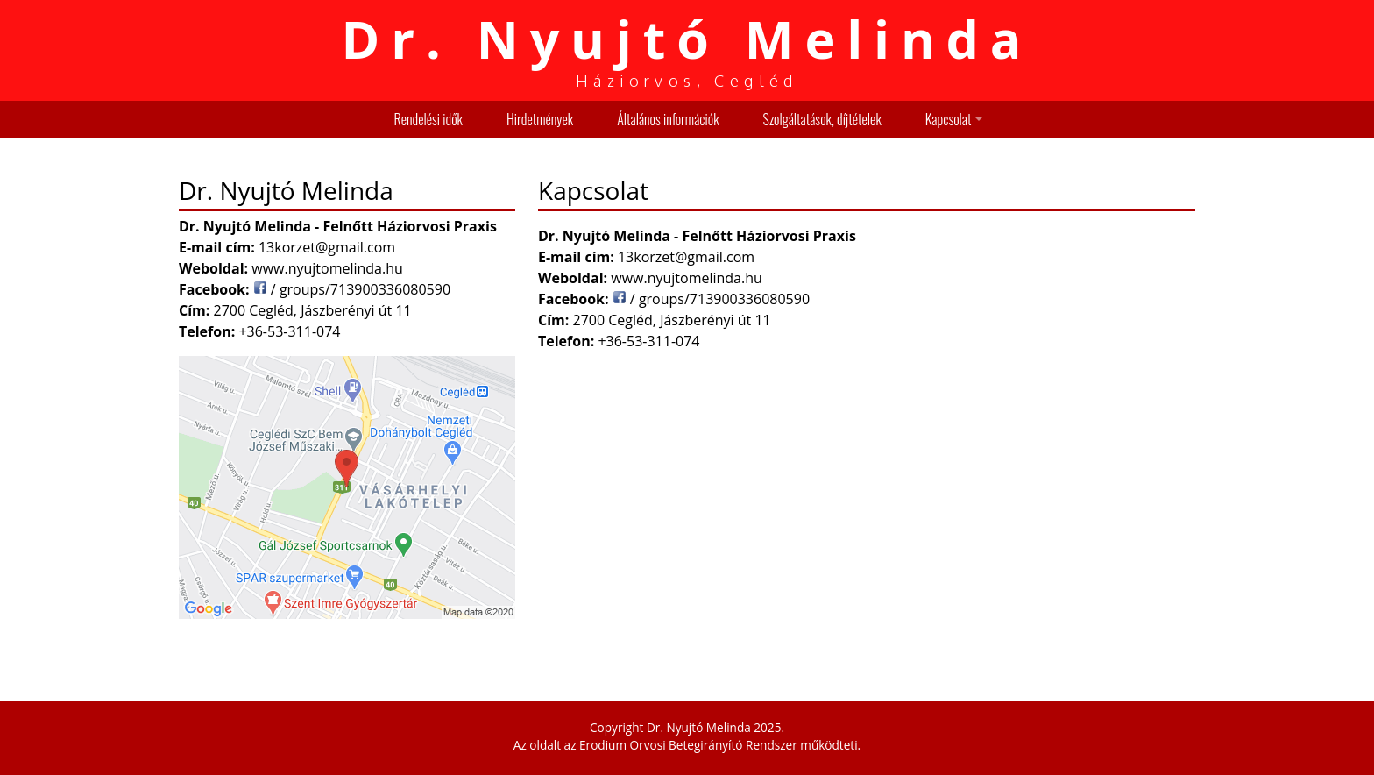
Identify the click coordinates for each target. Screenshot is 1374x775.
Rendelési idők (428, 119)
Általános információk (668, 119)
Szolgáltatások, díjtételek (822, 119)
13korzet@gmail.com (686, 257)
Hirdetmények (539, 119)
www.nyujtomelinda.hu (686, 278)
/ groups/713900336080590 (711, 299)
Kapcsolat (948, 119)
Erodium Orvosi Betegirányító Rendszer (688, 744)
